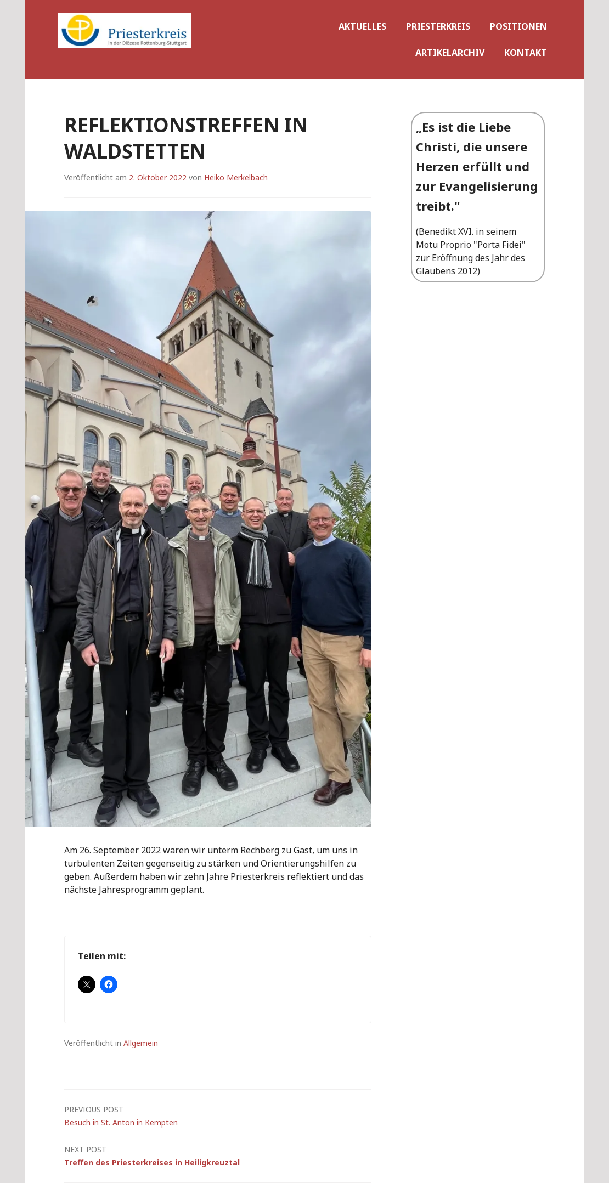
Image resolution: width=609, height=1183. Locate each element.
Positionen (518, 26)
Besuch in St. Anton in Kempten (217, 1115)
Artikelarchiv (449, 53)
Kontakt (525, 53)
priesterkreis (438, 26)
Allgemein (140, 1043)
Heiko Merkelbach (236, 177)
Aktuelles (362, 26)
